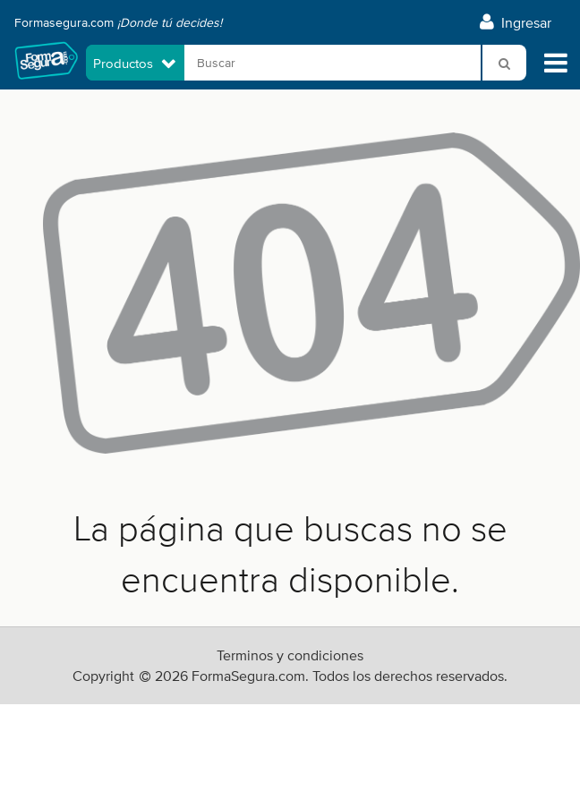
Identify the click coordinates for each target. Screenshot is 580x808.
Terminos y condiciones (290, 655)
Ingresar (515, 23)
